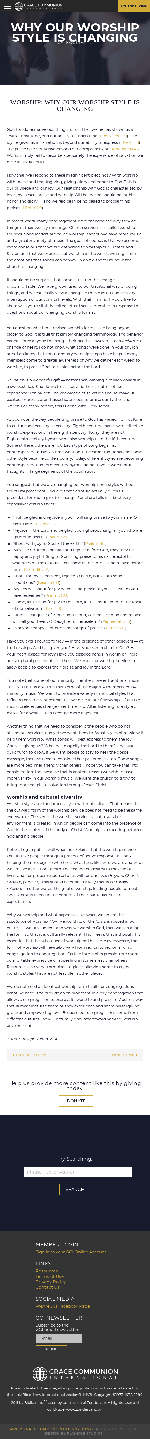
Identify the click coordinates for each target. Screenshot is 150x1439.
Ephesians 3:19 (113, 136)
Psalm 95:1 (56, 609)
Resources (47, 1271)
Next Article (125, 1055)
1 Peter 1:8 (129, 143)
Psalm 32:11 (57, 537)
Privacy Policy (51, 1282)
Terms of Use (50, 1277)
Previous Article (29, 1055)
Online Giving (134, 6)
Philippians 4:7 (125, 149)
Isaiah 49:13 (48, 583)
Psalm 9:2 (45, 524)
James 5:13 (115, 628)
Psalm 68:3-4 (36, 570)
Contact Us (48, 1287)
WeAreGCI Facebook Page (63, 1306)
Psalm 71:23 (56, 596)
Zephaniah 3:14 (116, 622)
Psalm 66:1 (95, 544)
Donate (76, 1101)
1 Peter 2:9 (32, 208)
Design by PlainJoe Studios (74, 1433)
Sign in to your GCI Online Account (71, 1252)
